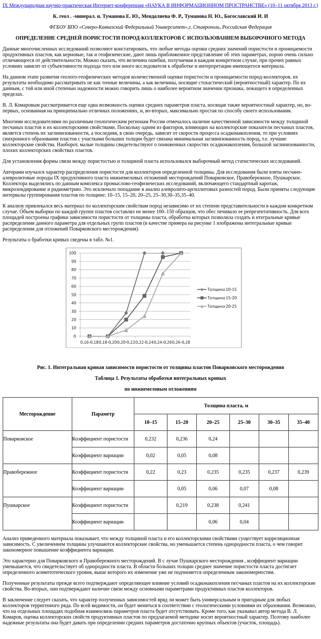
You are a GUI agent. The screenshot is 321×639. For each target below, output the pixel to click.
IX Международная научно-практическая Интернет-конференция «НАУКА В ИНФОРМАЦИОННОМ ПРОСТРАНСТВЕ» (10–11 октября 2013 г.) (160, 5)
